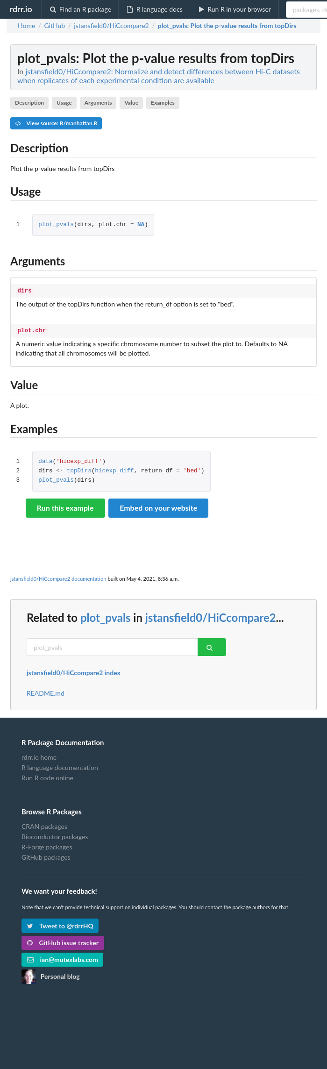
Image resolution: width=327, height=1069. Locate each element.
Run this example (65, 505)
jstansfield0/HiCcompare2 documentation (58, 577)
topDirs (79, 469)
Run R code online (47, 776)
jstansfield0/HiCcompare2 (210, 615)
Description (29, 102)
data (45, 460)
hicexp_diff (114, 469)
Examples (163, 102)
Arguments (98, 102)
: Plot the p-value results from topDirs (227, 25)
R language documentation (59, 766)
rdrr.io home (39, 755)
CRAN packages (44, 824)
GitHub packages (46, 855)
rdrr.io (20, 9)
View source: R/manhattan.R (56, 123)
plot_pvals (56, 225)
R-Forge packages (46, 845)
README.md (45, 691)
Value (131, 102)
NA (140, 225)
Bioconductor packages (54, 835)
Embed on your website (158, 505)
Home (26, 25)
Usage (64, 102)
